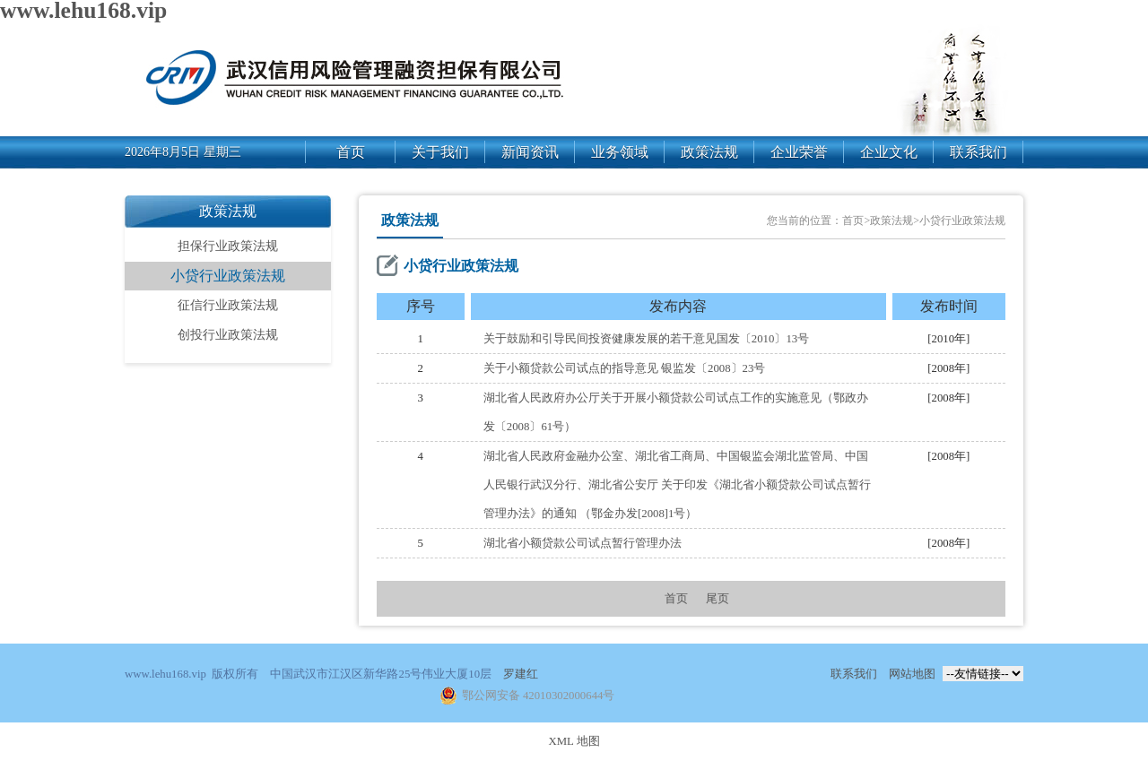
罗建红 (520, 674)
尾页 (717, 598)
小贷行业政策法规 (227, 275)
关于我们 (440, 152)
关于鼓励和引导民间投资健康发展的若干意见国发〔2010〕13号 (646, 339)
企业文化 (889, 152)
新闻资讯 (530, 152)
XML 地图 (573, 741)
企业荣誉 (799, 152)
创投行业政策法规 (228, 335)
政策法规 (709, 152)
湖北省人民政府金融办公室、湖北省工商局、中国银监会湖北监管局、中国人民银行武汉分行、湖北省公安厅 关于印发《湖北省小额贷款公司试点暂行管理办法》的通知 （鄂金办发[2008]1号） (677, 485)
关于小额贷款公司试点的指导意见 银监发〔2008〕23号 (624, 368)
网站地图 (912, 674)
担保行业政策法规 (228, 246)
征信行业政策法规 (228, 305)
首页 (350, 152)
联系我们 (978, 152)
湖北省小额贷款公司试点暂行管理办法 (582, 543)
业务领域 (619, 152)
